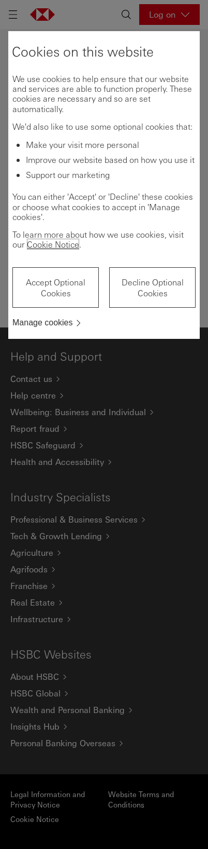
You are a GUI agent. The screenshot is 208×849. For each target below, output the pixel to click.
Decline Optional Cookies (153, 287)
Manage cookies (42, 322)
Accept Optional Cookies (55, 287)
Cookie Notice (53, 244)
